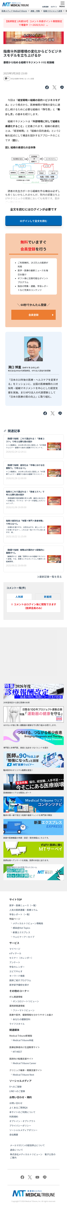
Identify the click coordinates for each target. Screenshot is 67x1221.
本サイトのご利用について (22, 1112)
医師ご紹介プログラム (20, 980)
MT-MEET (17, 1051)
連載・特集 (35, 10)
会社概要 (13, 1134)
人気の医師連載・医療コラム (23, 909)
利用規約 (13, 1116)
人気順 (19, 596)
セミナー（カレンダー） (21, 957)
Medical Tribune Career (24, 1063)
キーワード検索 (17, 975)
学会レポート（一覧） (20, 914)
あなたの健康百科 (21, 1019)
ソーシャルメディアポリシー (23, 1130)
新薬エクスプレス (21, 932)
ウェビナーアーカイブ (23, 936)
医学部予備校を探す (19, 984)
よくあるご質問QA (18, 1107)
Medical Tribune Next (23, 1074)
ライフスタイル (17, 1023)
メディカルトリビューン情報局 (28, 923)
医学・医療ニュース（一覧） (23, 905)
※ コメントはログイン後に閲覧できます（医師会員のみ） (33, 606)
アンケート (14, 962)
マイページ (14, 948)
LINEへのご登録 (17, 1091)
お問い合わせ (15, 1103)
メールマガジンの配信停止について (27, 1145)
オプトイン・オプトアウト (22, 1121)
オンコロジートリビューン (26, 1001)
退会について (16, 1149)
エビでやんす (15, 971)
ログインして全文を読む (33, 221)
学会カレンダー (17, 966)
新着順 (48, 596)
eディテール (15, 953)
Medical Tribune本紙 (23, 1040)
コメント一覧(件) (16, 588)
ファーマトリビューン (23, 1010)
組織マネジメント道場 (52, 10)
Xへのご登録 (15, 1086)
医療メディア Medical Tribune (14, 10)
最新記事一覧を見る (49, 576)
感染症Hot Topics (21, 927)
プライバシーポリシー (20, 1125)
